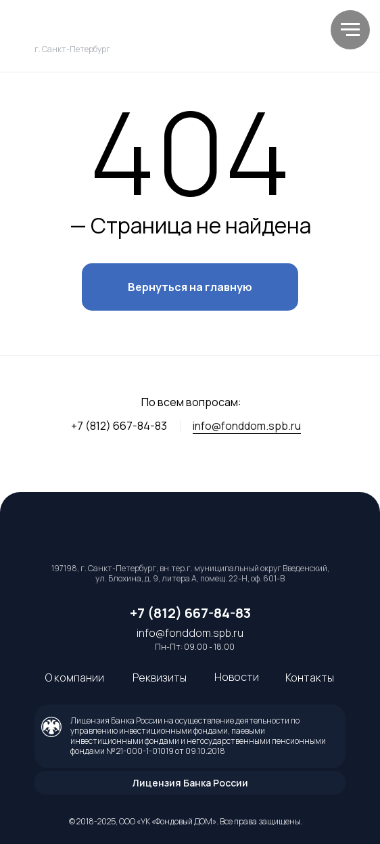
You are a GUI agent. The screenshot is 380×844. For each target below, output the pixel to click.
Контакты (309, 677)
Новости (236, 676)
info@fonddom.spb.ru (247, 425)
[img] (119, 29)
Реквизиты (160, 677)
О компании (74, 677)
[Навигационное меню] (350, 30)
